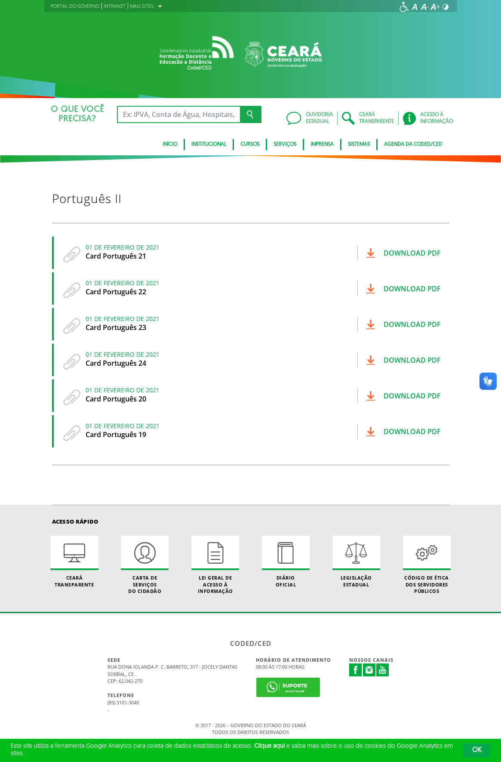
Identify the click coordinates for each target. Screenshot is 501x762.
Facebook (355, 669)
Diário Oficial (286, 561)
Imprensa (322, 144)
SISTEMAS (359, 144)
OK (477, 750)
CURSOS (249, 144)
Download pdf (412, 253)
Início (170, 144)
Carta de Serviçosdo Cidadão (145, 565)
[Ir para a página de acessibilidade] (404, 7)
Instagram (369, 669)
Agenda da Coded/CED (413, 144)
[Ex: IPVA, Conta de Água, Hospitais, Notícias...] (178, 114)
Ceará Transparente (74, 561)
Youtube (382, 669)
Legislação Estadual (356, 561)
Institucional (208, 144)
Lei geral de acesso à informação (215, 565)
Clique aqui (269, 746)
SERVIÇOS (285, 144)
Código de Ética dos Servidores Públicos (427, 565)
